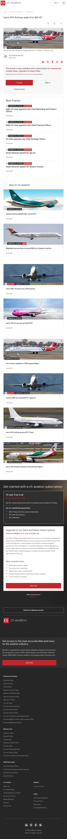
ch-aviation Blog (8, 789)
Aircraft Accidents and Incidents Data (16, 716)
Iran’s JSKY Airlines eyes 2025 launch (20, 289)
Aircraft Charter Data (10, 713)
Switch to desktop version (33, 610)
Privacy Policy (38, 801)
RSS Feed (62, 62)
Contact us (33, 597)
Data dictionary (8, 776)
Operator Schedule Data (11, 693)
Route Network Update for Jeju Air (21, 153)
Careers (6, 802)
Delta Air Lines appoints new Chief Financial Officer (28, 125)
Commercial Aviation (16, 12)
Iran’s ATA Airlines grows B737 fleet (20, 432)
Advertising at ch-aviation (12, 793)
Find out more (19, 89)
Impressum (37, 804)
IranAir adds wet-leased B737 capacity (21, 398)
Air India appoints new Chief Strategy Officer (25, 139)
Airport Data (7, 687)
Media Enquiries (8, 799)
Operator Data (8, 684)
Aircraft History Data (10, 710)
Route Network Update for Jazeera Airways (25, 167)
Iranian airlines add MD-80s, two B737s (21, 214)
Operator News (8, 680)
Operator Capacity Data (11, 697)
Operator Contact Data (11, 690)
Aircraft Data (7, 703)
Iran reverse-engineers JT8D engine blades (22, 363)
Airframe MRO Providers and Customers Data (18, 719)
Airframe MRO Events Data (12, 723)
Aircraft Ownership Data (11, 706)
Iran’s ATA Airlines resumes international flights (24, 467)
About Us (6, 786)
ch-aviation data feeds (10, 766)
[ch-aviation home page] (10, 3)
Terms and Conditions (41, 798)
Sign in (56, 3)
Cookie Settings (39, 786)
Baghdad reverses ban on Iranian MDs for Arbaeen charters (28, 248)
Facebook (52, 62)
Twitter (31, 825)
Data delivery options (10, 773)
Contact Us (7, 806)
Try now (19, 83)
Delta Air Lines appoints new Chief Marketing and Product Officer (31, 110)
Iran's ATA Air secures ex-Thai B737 (19, 323)
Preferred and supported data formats (16, 769)
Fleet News (29, 12)
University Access (9, 796)
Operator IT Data (9, 700)
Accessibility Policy (40, 808)
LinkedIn (43, 62)
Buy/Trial (33, 586)
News (5, 12)
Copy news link (57, 62)
